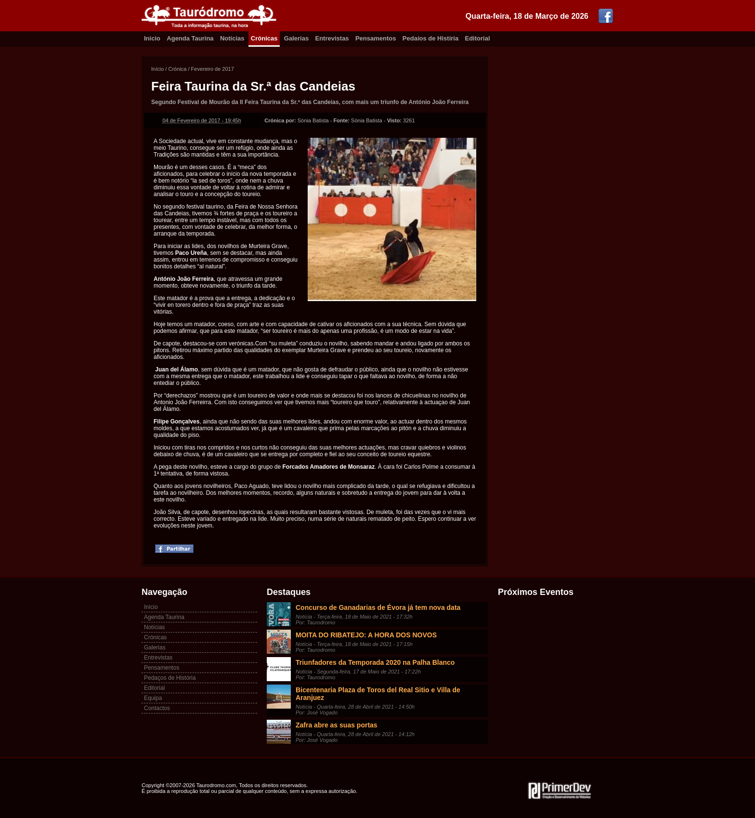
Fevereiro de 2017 (212, 69)
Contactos (157, 708)
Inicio (152, 38)
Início (157, 69)
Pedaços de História (169, 677)
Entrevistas (332, 38)
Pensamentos (375, 38)
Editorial (477, 38)
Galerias (296, 38)
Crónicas (264, 38)
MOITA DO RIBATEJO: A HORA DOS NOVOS (366, 635)
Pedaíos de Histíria (430, 38)
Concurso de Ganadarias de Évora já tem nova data (378, 607)
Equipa (153, 698)
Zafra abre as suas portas (337, 725)
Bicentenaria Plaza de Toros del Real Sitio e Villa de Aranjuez (378, 693)
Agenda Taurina (190, 38)
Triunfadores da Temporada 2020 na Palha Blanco (375, 662)
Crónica (177, 69)
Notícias (232, 38)
